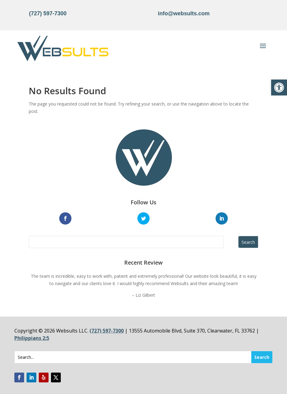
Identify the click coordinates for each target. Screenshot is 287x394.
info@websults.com (184, 13)
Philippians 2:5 (31, 338)
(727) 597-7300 (48, 13)
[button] (279, 87)
